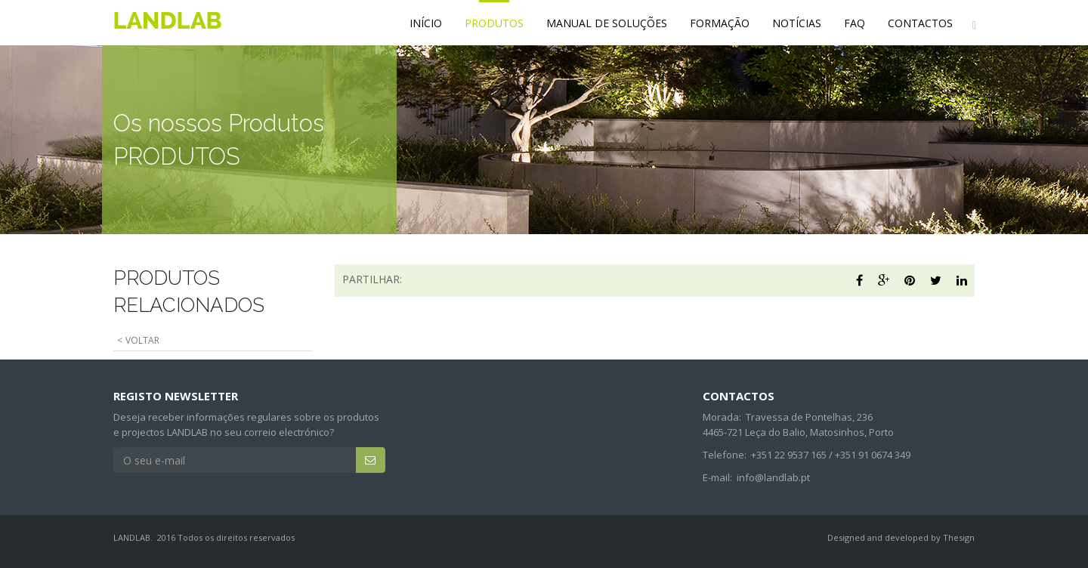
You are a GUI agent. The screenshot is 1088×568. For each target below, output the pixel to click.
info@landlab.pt (773, 477)
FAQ (854, 23)
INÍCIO (426, 23)
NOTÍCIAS (796, 23)
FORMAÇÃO (720, 23)
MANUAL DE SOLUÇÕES (606, 23)
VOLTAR (142, 340)
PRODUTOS (494, 23)
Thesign (959, 537)
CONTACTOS (920, 23)
